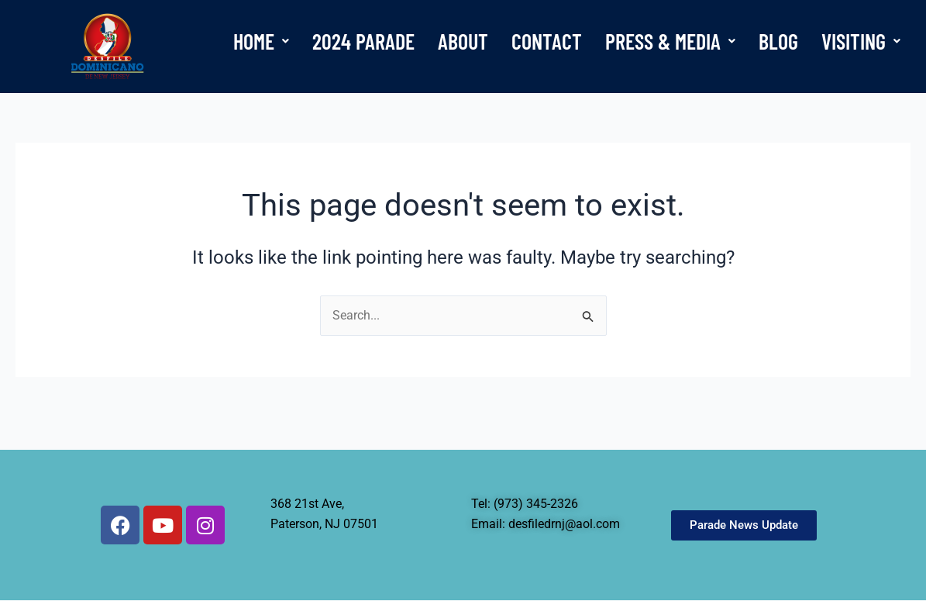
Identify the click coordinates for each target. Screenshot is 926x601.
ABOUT (463, 41)
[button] (261, 41)
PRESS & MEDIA (670, 41)
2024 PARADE (363, 41)
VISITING (860, 41)
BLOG (778, 41)
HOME (261, 41)
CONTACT (546, 41)
